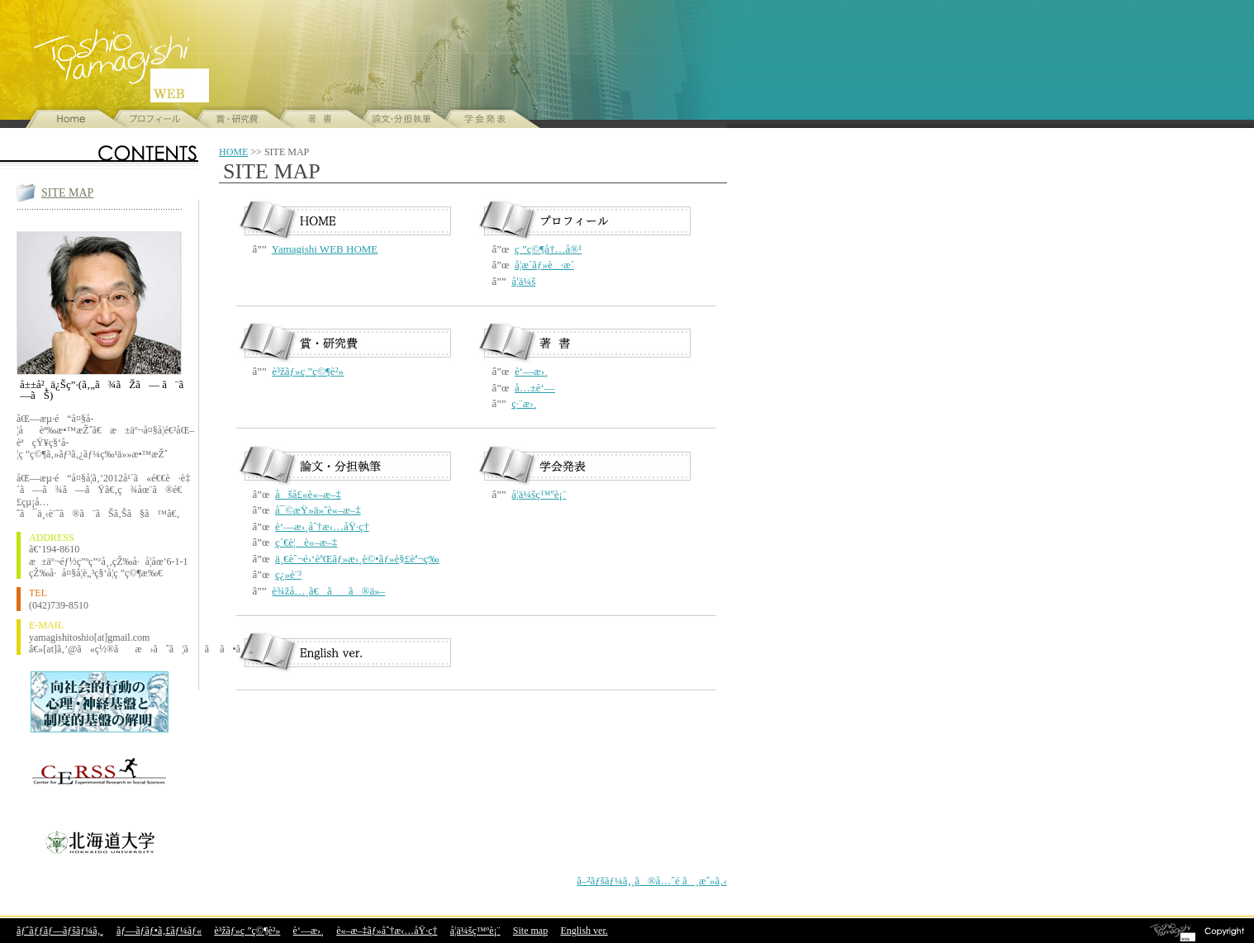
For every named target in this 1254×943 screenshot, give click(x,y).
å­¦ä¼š (523, 281)
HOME (233, 152)
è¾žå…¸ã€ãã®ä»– (328, 591)
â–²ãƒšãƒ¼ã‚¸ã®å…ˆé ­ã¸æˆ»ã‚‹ (652, 880)
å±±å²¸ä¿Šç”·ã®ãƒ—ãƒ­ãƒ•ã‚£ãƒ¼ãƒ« (150, 119)
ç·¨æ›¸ (524, 403)
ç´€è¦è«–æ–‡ (306, 542)
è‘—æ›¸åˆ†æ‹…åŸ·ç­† (322, 526)
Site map (530, 930)
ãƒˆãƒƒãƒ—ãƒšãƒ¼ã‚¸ (60, 930)
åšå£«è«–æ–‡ (308, 494)
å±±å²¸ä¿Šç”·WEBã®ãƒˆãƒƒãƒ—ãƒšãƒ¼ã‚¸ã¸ (67, 119)
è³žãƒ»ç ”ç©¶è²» (233, 119)
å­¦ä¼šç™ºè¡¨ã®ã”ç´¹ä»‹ (480, 119)
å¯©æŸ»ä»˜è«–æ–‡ (318, 510)
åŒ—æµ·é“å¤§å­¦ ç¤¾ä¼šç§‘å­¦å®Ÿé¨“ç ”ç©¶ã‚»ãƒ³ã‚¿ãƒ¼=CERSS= (99, 773)
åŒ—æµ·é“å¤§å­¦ (99, 840)
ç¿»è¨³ (288, 574)
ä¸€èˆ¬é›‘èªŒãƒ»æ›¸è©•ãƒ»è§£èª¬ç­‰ (357, 558)
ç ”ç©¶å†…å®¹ (548, 249)
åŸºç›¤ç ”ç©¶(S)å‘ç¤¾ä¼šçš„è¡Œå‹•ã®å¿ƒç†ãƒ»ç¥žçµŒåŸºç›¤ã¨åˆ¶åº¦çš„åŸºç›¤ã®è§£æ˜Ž (100, 701)
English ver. (583, 930)
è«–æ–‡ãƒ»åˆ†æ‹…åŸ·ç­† (386, 930)
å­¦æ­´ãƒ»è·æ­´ (544, 264)
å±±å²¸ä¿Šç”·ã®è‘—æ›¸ (315, 119)
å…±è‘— (535, 387)
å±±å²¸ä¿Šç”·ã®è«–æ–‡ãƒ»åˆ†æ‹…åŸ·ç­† (398, 119)
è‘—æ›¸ (531, 371)
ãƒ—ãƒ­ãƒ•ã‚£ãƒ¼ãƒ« (159, 930)
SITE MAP (67, 193)
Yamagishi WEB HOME (325, 249)
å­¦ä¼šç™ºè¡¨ (538, 494)
